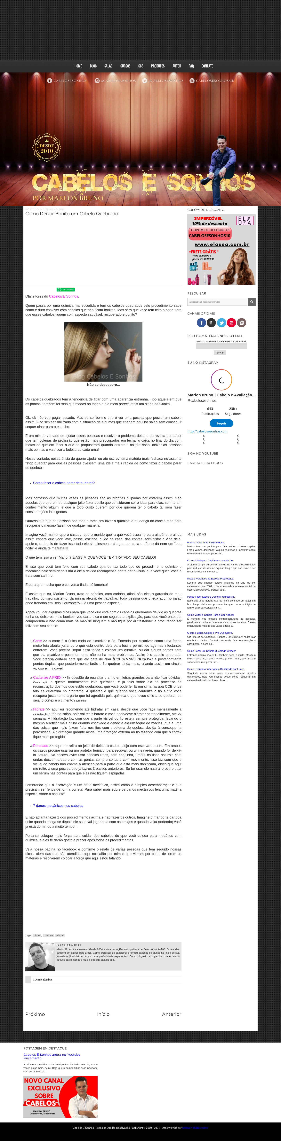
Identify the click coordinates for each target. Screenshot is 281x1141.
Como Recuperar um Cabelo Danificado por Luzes (215, 668)
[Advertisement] (140, 30)
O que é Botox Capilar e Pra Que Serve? (210, 632)
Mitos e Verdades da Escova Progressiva (210, 578)
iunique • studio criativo (195, 1127)
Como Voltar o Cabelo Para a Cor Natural (210, 614)
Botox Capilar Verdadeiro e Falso (206, 541)
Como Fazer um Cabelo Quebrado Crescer (211, 650)
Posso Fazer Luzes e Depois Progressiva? (211, 596)
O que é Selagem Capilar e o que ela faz (210, 559)
